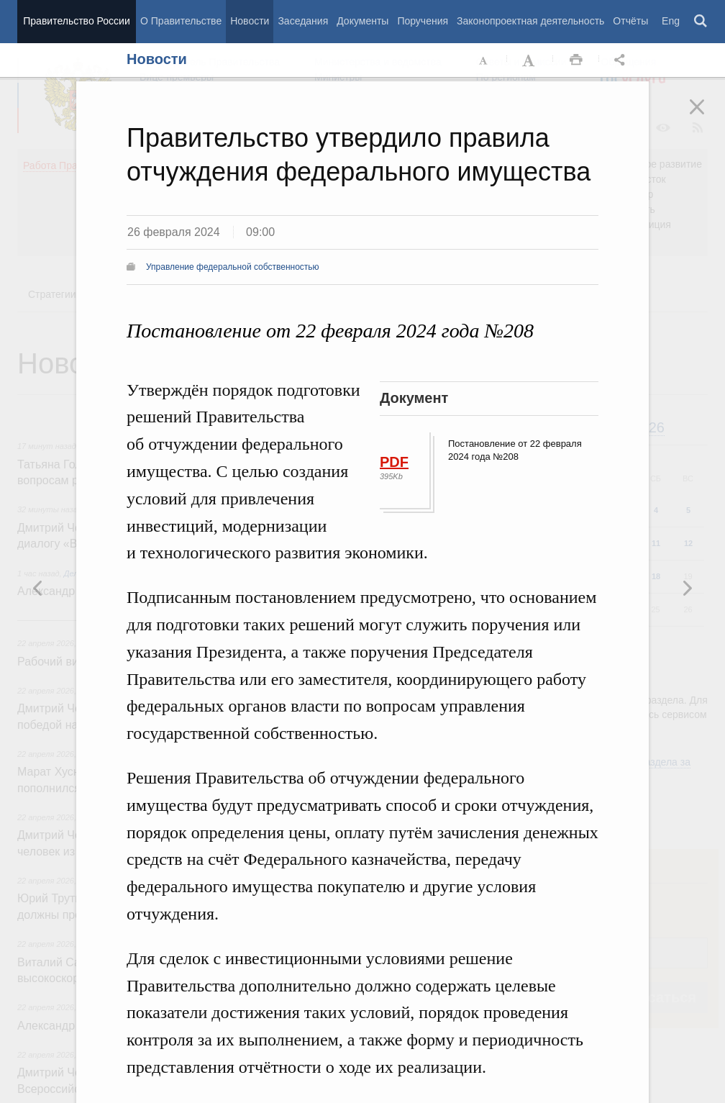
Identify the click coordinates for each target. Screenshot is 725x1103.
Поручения (422, 21)
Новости (249, 21)
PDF (394, 462)
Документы (362, 21)
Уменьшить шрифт (484, 60)
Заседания (303, 21)
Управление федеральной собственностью (232, 267)
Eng (671, 21)
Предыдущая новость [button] (686, 587)
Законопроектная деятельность (530, 21)
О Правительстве (181, 21)
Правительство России (76, 21)
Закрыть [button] (707, 116)
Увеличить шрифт (530, 60)
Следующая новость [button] (38, 587)
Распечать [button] (576, 60)
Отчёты (630, 21)
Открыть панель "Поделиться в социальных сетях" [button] (622, 60)
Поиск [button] (701, 21)
